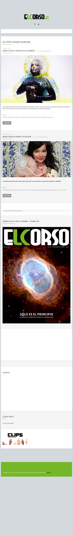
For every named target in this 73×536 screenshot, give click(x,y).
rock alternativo (51, 190)
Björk (17, 117)
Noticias (8, 40)
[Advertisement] (36, 6)
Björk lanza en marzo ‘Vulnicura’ (17, 137)
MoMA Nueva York (30, 117)
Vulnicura (50, 117)
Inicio (4, 40)
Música (4, 115)
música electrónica (39, 190)
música (38, 117)
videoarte (43, 117)
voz (58, 190)
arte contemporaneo (9, 117)
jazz (27, 190)
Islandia (22, 117)
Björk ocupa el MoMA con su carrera (19, 51)
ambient (8, 190)
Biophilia (13, 190)
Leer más (7, 123)
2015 (4, 190)
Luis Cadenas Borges (44, 50)
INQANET (48, 472)
